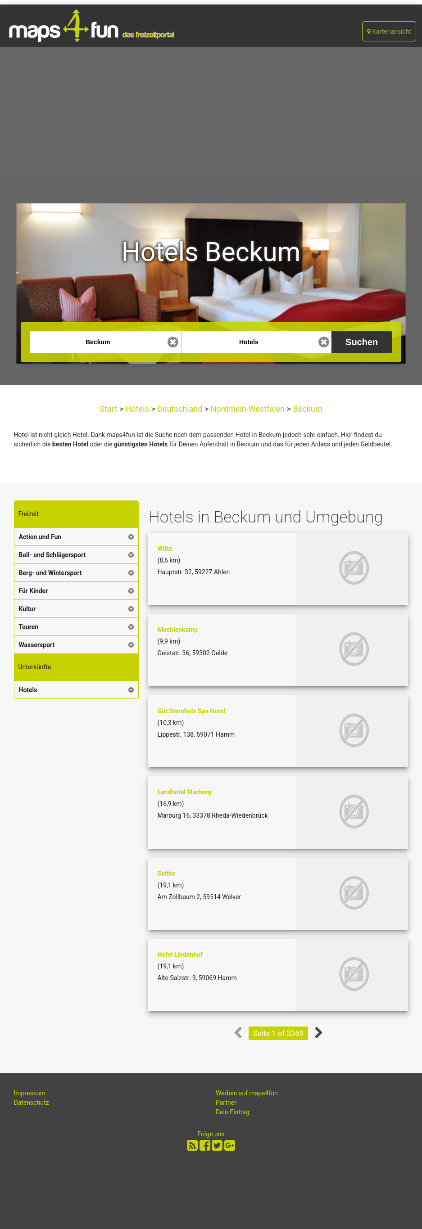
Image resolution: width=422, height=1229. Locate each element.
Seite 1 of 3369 (278, 1033)
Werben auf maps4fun (247, 1093)
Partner (226, 1102)
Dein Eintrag (233, 1112)
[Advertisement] (211, 115)
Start (109, 409)
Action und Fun (40, 536)
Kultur (27, 608)
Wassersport (37, 644)
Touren (29, 626)
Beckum (306, 409)
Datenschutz (31, 1102)
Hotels (137, 409)
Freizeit (28, 514)
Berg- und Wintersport (50, 572)
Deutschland (179, 409)
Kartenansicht (389, 31)
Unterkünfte (34, 667)
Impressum (29, 1093)
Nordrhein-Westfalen (247, 409)
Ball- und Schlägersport (52, 554)
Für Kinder (33, 590)
